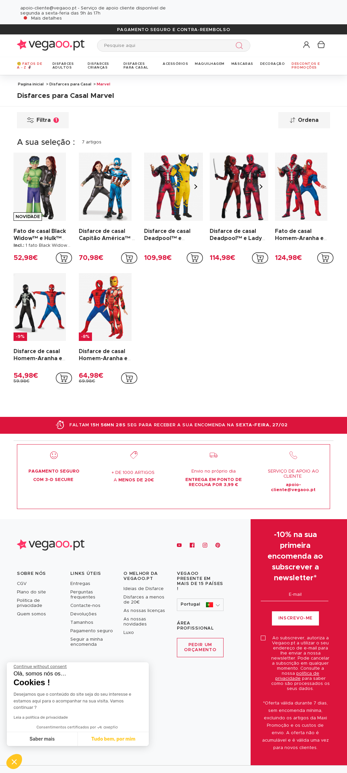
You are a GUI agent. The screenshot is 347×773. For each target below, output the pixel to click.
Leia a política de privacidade (41, 717)
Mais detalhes (46, 18)
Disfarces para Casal (70, 84)
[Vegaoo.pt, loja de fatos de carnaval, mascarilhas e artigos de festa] (51, 545)
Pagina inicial (31, 84)
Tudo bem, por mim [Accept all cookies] (113, 739)
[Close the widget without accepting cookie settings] (40, 666)
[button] (307, 45)
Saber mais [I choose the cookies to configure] (42, 739)
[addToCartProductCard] (64, 257)
